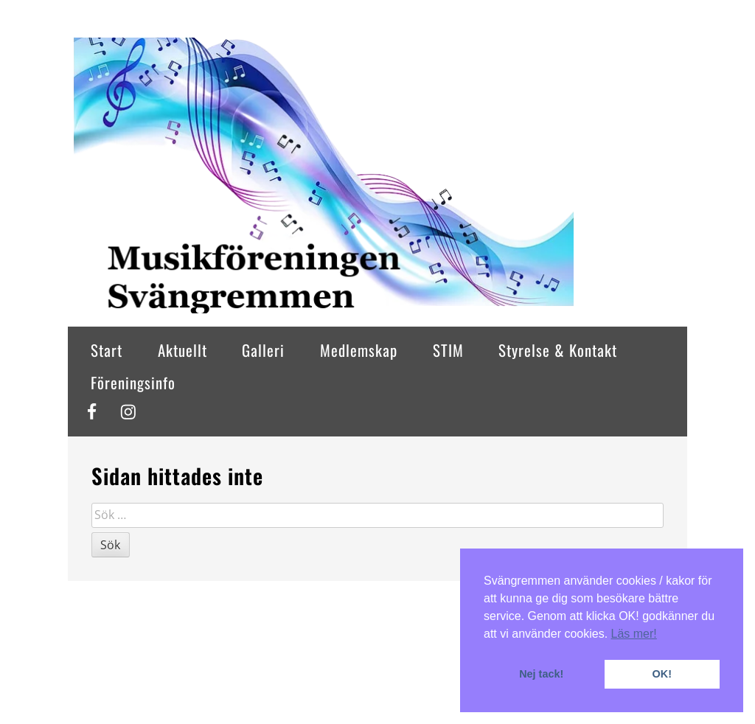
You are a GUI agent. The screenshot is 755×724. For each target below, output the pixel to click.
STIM (448, 349)
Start (106, 349)
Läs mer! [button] (634, 633)
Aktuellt (182, 349)
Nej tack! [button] (541, 674)
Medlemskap (358, 349)
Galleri (263, 349)
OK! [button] (662, 674)
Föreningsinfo (133, 382)
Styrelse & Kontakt (557, 349)
